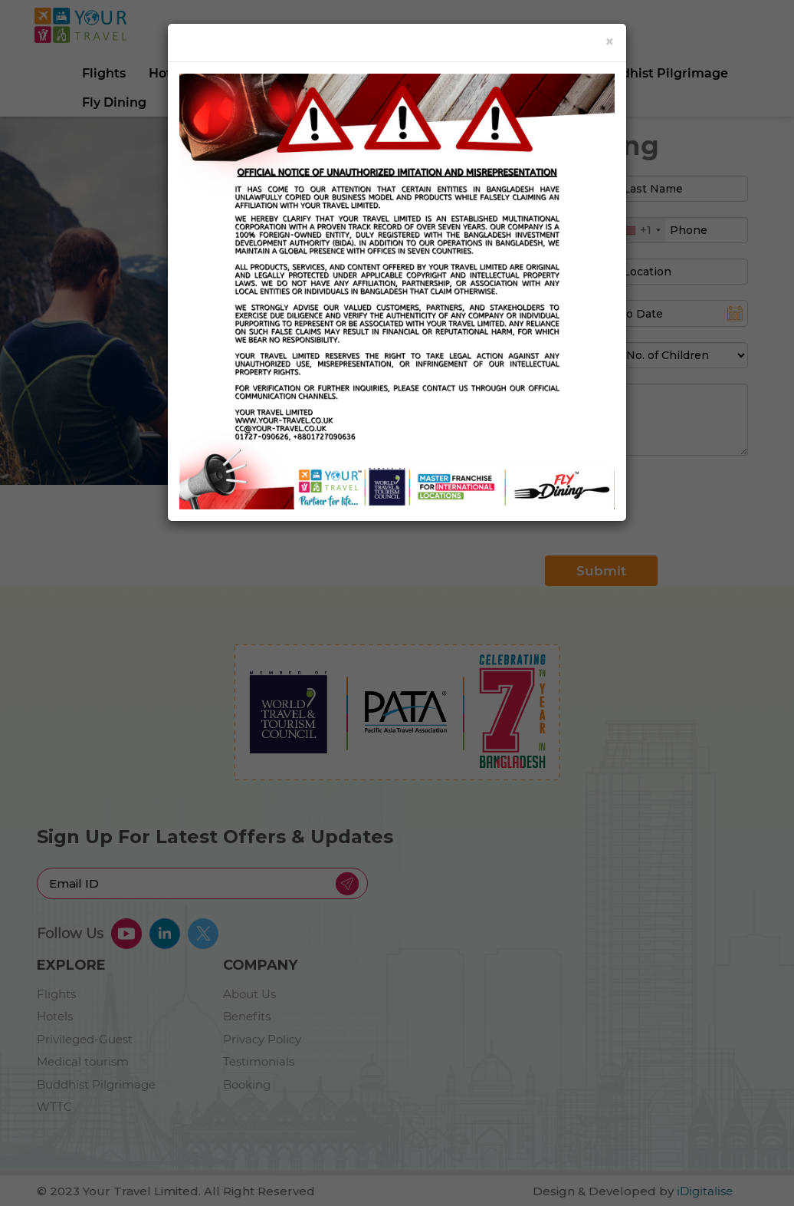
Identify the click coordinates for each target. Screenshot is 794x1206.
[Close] (610, 42)
